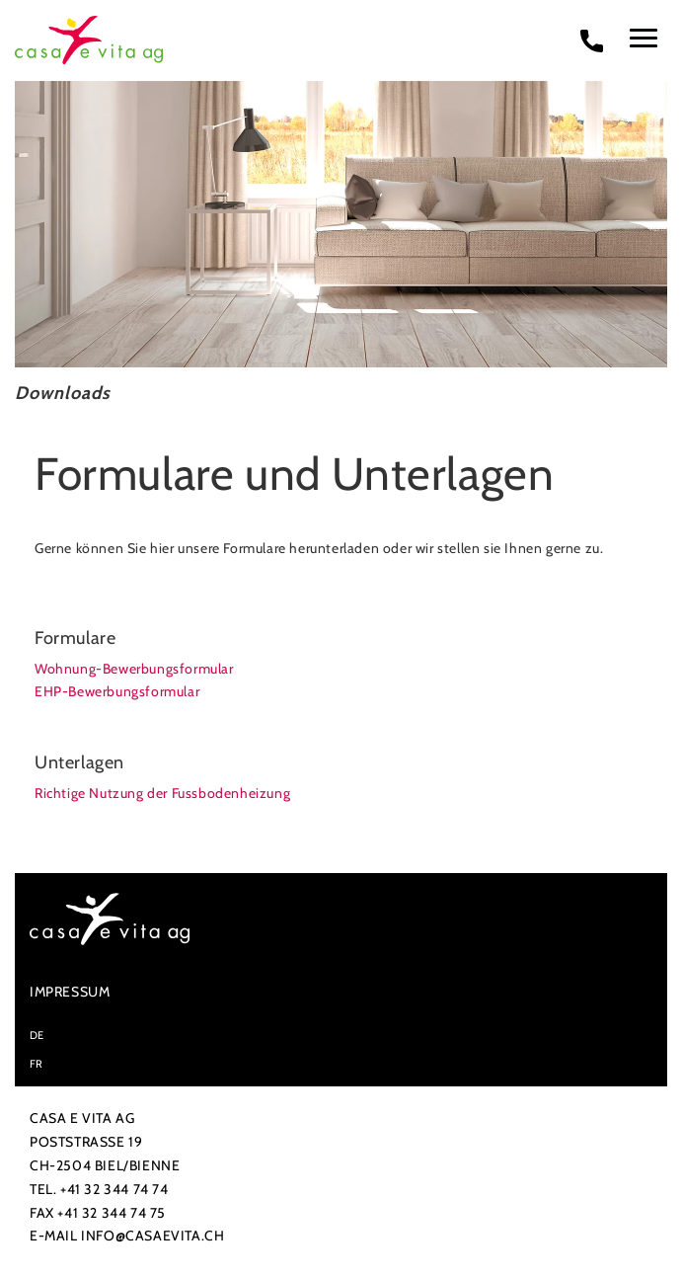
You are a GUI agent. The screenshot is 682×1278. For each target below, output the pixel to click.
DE (37, 1034)
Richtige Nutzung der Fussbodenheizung (162, 792)
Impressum (70, 990)
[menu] (643, 38)
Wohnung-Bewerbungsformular (134, 668)
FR (36, 1063)
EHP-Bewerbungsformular (117, 690)
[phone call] (591, 40)
